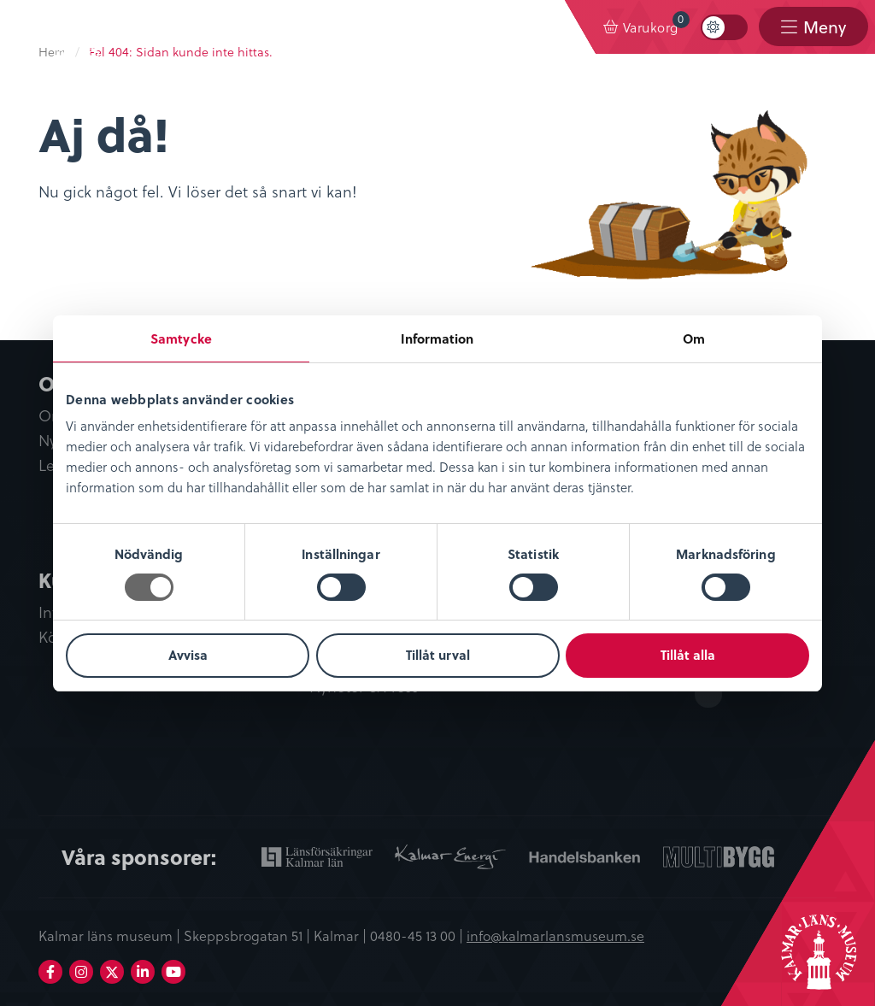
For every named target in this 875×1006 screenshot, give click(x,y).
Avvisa (188, 654)
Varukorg (656, 23)
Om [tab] (694, 338)
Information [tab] (437, 338)
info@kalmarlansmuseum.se (555, 935)
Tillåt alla (688, 654)
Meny (824, 26)
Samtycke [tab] (181, 338)
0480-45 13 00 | (418, 935)
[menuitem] (641, 27)
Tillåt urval (438, 654)
